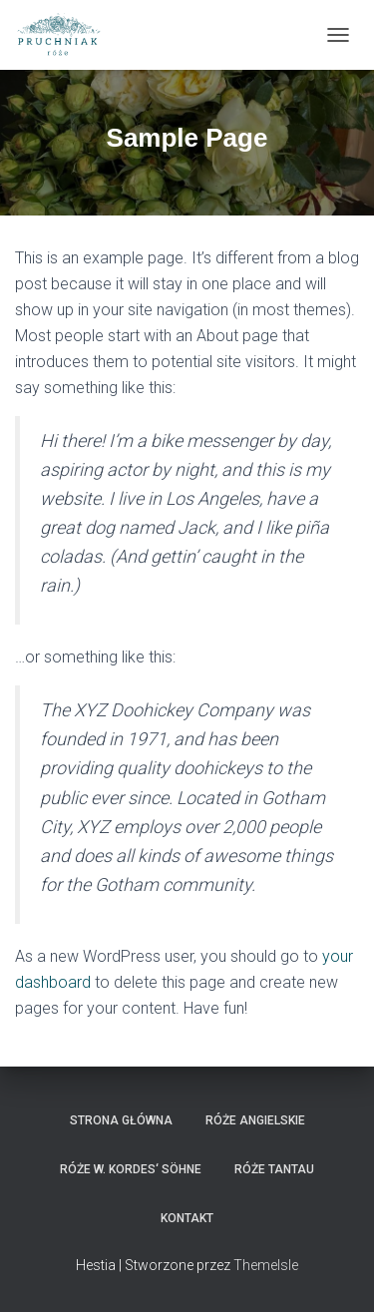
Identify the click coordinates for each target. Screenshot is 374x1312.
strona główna (121, 1120)
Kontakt (187, 1218)
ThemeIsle (265, 1265)
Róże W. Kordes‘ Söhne (130, 1169)
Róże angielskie (255, 1120)
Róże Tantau (274, 1169)
